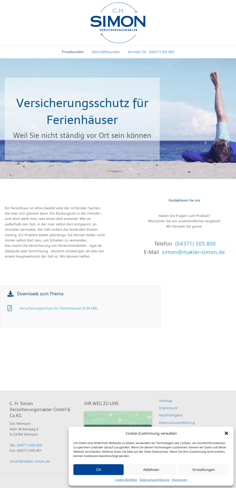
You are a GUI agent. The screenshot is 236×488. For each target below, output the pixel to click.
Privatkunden (73, 51)
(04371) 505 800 (195, 243)
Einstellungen (203, 469)
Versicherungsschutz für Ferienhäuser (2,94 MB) (58, 308)
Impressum (179, 480)
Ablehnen (151, 469)
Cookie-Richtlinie (126, 480)
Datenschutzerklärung (154, 480)
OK (98, 469)
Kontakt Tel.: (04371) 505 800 (151, 51)
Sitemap (165, 400)
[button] (226, 433)
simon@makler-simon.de (193, 251)
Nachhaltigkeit (171, 415)
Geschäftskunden (106, 51)
